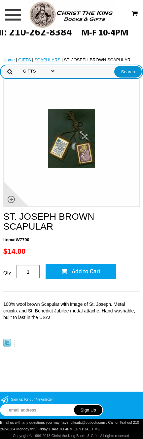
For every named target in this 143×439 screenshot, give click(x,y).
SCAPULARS (47, 59)
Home (9, 59)
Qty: (8, 272)
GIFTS (24, 59)
